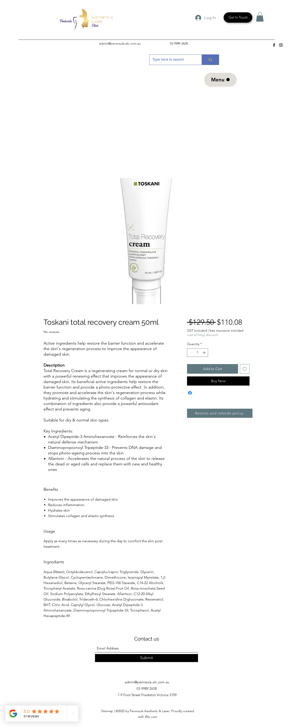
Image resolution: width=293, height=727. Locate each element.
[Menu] (220, 80)
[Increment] (204, 353)
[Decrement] (190, 353)
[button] (260, 17)
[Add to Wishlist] (245, 369)
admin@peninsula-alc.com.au (120, 43)
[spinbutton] (197, 353)
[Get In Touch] (238, 17)
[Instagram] (281, 45)
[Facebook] (274, 45)
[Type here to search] (172, 60)
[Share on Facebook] (190, 393)
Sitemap (107, 711)
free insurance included (226, 330)
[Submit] (146, 658)
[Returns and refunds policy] (219, 413)
